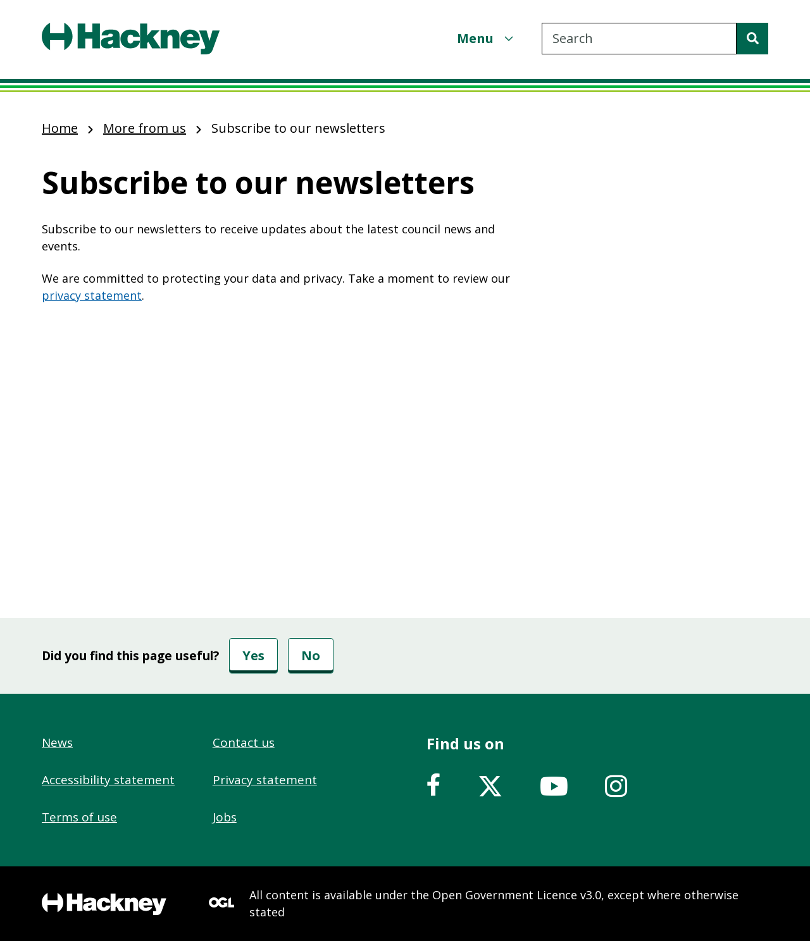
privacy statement (92, 295)
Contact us (244, 742)
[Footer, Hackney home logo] (104, 904)
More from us (144, 128)
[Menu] (486, 38)
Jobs (225, 817)
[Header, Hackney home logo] (131, 38)
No (310, 655)
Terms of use (79, 817)
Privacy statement (265, 780)
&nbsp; (285, 419)
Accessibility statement (108, 780)
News (57, 742)
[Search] (752, 38)
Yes (253, 655)
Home (60, 128)
